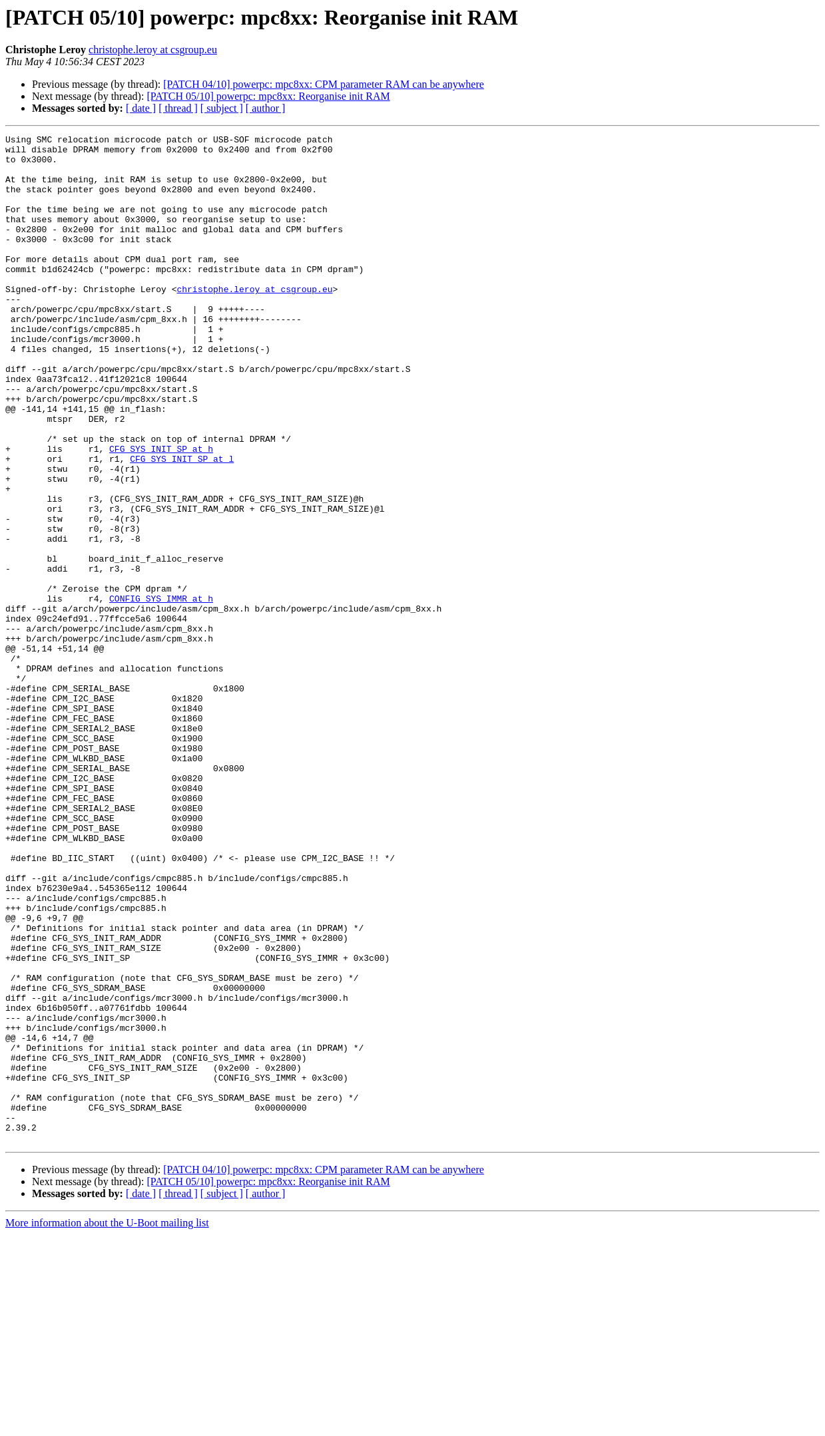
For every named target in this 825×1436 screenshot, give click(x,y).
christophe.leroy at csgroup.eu (153, 49)
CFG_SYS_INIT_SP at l (182, 524)
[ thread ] (178, 108)
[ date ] (141, 108)
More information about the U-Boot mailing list (107, 1424)
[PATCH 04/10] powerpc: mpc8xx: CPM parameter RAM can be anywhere (323, 84)
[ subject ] (221, 108)
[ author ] (266, 108)
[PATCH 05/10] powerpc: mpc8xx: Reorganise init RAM (268, 96)
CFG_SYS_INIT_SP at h (161, 512)
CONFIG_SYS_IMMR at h (161, 692)
